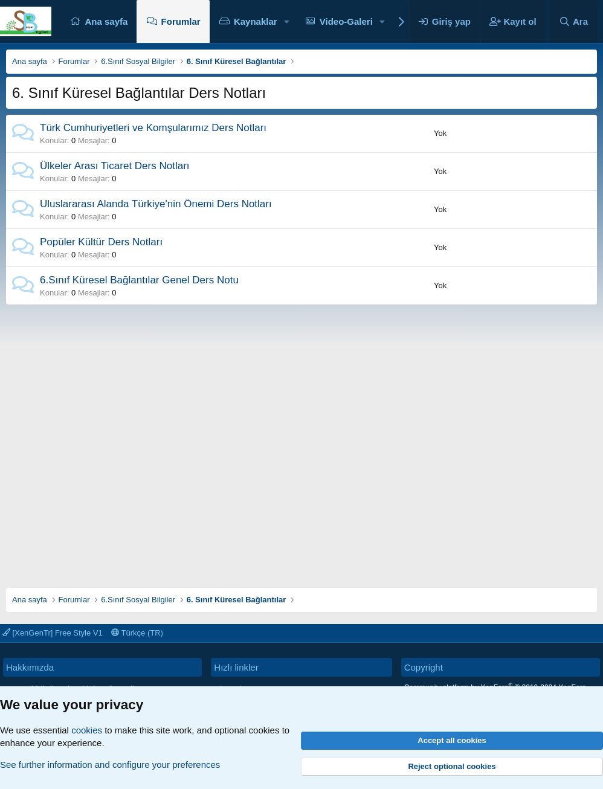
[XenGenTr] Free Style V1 (52, 632)
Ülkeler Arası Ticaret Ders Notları (115, 166)
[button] (286, 21)
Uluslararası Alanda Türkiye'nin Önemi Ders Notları (156, 204)
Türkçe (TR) (137, 632)
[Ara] (573, 21)
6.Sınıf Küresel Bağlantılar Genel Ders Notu (139, 280)
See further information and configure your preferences (110, 764)
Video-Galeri (346, 21)
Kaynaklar (255, 21)
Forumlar (181, 21)
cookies (86, 730)
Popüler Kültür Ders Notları (101, 242)
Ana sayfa (106, 21)
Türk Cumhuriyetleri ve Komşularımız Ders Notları (153, 128)
